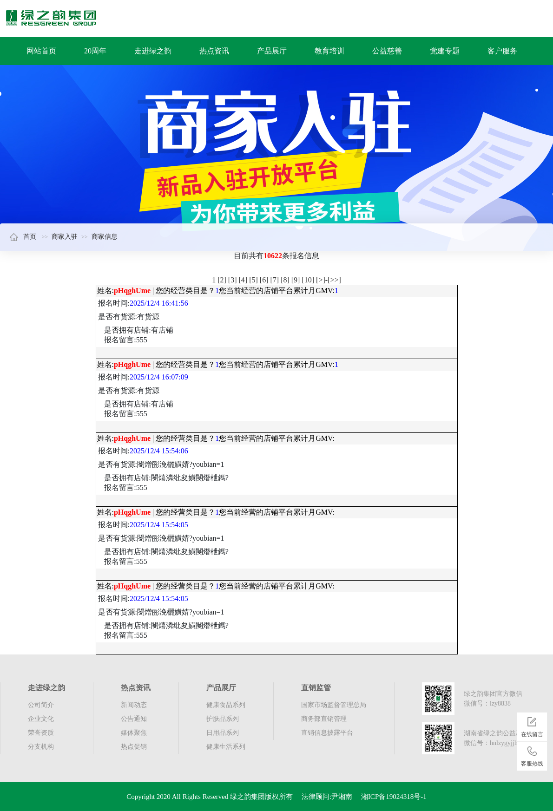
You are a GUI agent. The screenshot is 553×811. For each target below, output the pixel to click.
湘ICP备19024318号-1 (394, 796)
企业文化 (41, 718)
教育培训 (329, 51)
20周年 (95, 51)
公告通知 (134, 718)
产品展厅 (272, 51)
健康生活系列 (225, 746)
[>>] (334, 280)
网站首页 (41, 51)
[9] (295, 280)
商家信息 (105, 236)
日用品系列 (222, 732)
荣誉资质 (41, 732)
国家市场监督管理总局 (333, 704)
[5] (253, 280)
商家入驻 (65, 236)
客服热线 (532, 755)
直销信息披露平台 (327, 732)
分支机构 (41, 746)
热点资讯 (214, 51)
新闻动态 (134, 704)
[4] (243, 280)
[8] (285, 280)
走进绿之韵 (152, 51)
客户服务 (502, 51)
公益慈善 (387, 51)
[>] (320, 280)
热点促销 (134, 746)
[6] (264, 280)
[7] (274, 280)
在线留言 (532, 725)
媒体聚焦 (134, 732)
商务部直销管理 (324, 718)
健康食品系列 (225, 704)
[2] (221, 280)
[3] (232, 280)
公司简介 (41, 704)
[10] (308, 280)
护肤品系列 (222, 718)
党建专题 (445, 51)
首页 (22, 236)
